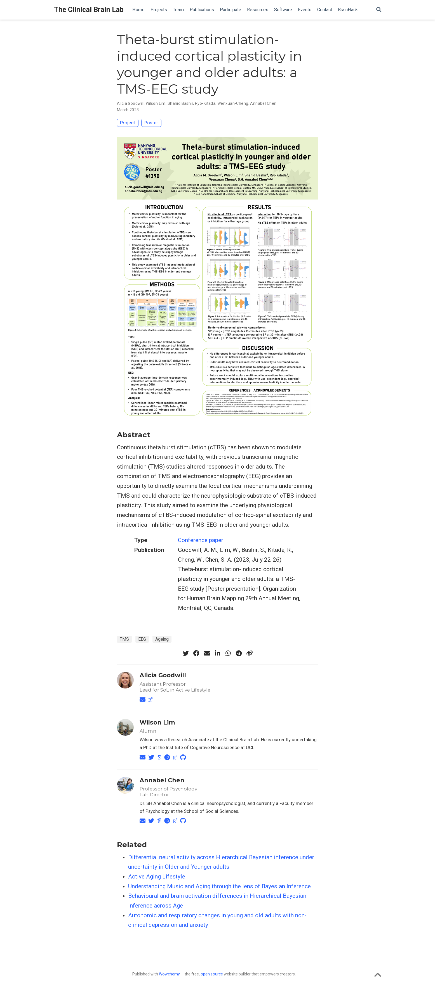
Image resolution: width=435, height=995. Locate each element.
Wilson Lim (156, 103)
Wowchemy (169, 974)
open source (212, 974)
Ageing (162, 639)
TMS (124, 639)
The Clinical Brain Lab (89, 10)
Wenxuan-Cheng (232, 103)
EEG (142, 639)
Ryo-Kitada (205, 103)
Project (127, 122)
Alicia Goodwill (130, 103)
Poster (151, 122)
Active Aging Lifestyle (156, 876)
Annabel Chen (263, 103)
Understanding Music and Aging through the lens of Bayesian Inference (219, 886)
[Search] (378, 10)
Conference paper (200, 540)
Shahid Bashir (180, 103)
